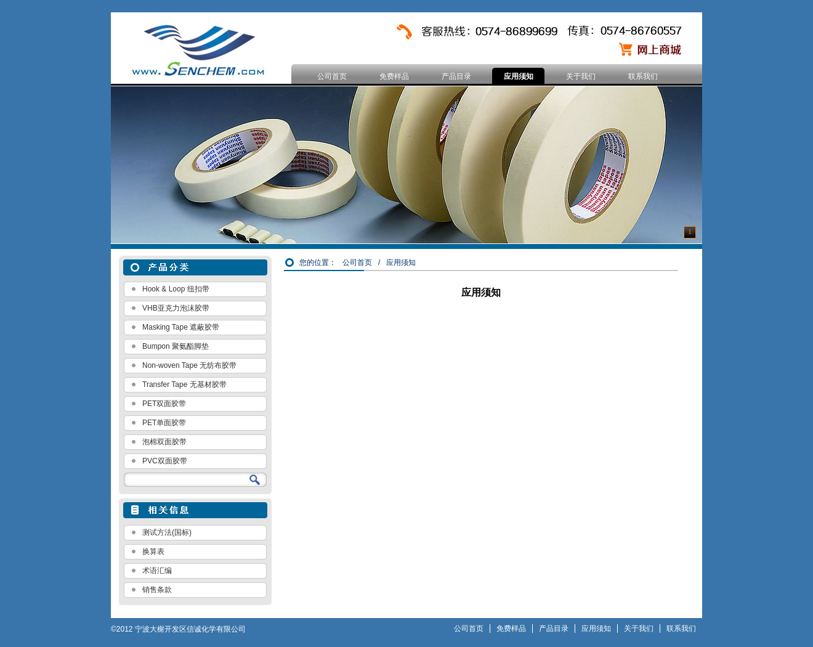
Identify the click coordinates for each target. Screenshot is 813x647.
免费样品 (394, 76)
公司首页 (332, 76)
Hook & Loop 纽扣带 (175, 289)
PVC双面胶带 (164, 461)
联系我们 (643, 76)
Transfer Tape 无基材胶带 (184, 384)
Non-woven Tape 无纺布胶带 (189, 365)
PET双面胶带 (164, 403)
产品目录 (456, 76)
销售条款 (157, 589)
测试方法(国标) (167, 532)
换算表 (153, 551)
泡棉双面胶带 (164, 441)
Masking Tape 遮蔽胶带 (180, 327)
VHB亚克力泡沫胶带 (175, 308)
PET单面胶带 (164, 422)
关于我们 (581, 76)
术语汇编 (157, 570)
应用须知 (518, 76)
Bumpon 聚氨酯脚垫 (175, 346)
